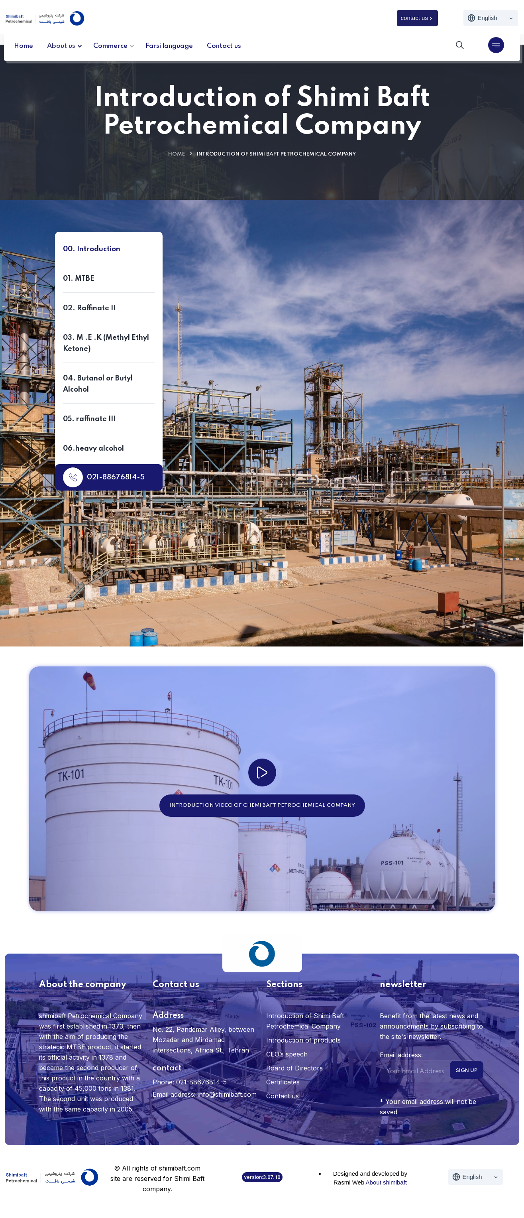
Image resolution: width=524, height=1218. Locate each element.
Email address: (427, 1066)
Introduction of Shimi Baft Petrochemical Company (305, 1021)
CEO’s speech (287, 1054)
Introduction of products (303, 1040)
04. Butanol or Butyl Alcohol (98, 384)
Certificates (283, 1082)
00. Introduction (91, 249)
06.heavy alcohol (93, 448)
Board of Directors (294, 1068)
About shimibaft (386, 1182)
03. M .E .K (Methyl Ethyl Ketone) (106, 343)
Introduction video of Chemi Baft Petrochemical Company (262, 805)
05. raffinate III (89, 419)
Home (176, 154)
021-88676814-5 (104, 477)
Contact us (204, 582)
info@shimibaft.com (227, 1094)
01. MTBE (78, 278)
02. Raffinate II (89, 308)
